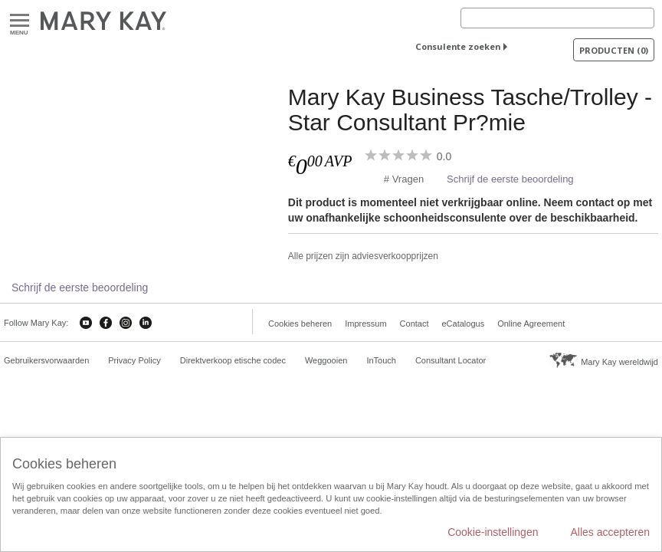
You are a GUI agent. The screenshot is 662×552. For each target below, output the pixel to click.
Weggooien (326, 360)
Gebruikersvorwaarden (46, 360)
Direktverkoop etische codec (233, 360)
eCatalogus (463, 323)
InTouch (381, 360)
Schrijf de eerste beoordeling (510, 179)
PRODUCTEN (613, 50)
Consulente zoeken (457, 46)
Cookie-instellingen (492, 532)
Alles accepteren (610, 532)
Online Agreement (531, 323)
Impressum (365, 323)
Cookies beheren (300, 323)
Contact (414, 323)
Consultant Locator (450, 360)
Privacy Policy (134, 360)
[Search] (557, 18)
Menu (19, 21)
